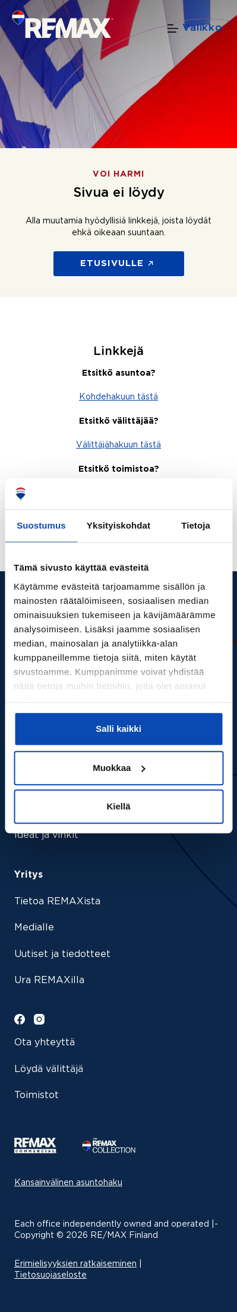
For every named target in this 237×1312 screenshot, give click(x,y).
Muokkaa (119, 768)
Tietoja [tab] (195, 526)
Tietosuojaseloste (50, 1275)
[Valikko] (195, 28)
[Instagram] (39, 1019)
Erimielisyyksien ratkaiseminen (75, 1264)
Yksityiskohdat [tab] (118, 526)
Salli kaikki (118, 729)
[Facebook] (19, 1019)
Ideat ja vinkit (46, 835)
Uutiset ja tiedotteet (62, 954)
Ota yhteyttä (44, 1042)
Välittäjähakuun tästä (118, 445)
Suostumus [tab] (41, 526)
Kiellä (118, 807)
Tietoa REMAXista (57, 901)
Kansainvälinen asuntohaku (68, 1182)
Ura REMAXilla (49, 980)
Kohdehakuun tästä (118, 397)
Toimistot (36, 1095)
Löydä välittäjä (48, 1069)
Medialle (34, 927)
